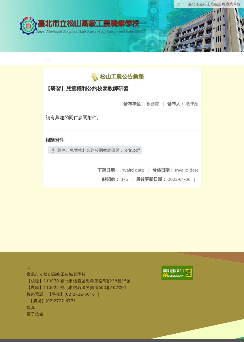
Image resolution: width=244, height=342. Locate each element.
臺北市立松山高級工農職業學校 (214, 4)
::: (178, 4)
